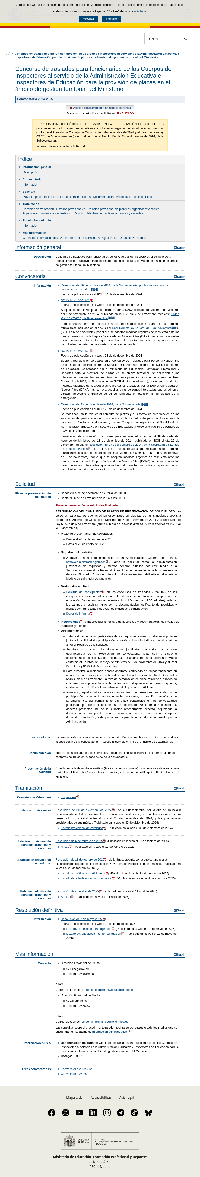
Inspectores (70, 797)
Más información (34, 232)
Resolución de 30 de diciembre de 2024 (85, 810)
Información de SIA (49, 238)
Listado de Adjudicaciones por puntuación (95, 933)
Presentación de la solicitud (134, 197)
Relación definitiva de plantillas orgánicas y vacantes (108, 213)
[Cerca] (186, 39)
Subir (181, 247)
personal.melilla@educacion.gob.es (104, 1021)
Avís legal (126, 1097)
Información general (37, 167)
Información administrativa (112, 1031)
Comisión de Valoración (38, 209)
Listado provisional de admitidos (84, 828)
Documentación (103, 197)
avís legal (140, 11)
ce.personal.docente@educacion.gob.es (107, 989)
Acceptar (88, 18)
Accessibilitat (101, 1097)
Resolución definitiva (38, 220)
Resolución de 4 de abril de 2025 (79, 891)
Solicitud (29, 191)
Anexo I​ (68, 897)
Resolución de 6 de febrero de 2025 (81, 841)
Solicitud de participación (85, 592)
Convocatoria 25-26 (74, 1074)
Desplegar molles (7, 53)
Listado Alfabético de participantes (90, 929)
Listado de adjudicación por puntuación (88, 878)
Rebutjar (111, 18)
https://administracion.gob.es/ (87, 562)
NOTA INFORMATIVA (77, 300)
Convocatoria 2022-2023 (77, 1069)
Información (30, 184)
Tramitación (31, 204)
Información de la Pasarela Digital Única (90, 238)
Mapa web (74, 1097)
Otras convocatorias (133, 238)
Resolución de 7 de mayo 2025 (83, 919)
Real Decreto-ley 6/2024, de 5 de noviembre (145, 328)
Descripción (30, 172)
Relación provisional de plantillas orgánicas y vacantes (123, 209)
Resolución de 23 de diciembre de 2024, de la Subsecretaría (105, 404)
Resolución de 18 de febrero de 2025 (82, 859)
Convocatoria (32, 179)
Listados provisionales (70, 209)
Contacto (29, 238)
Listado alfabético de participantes (85, 873)
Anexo (67, 846)
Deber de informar (80, 613)
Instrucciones (82, 197)
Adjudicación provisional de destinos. (47, 213)
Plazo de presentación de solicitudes (47, 197)
